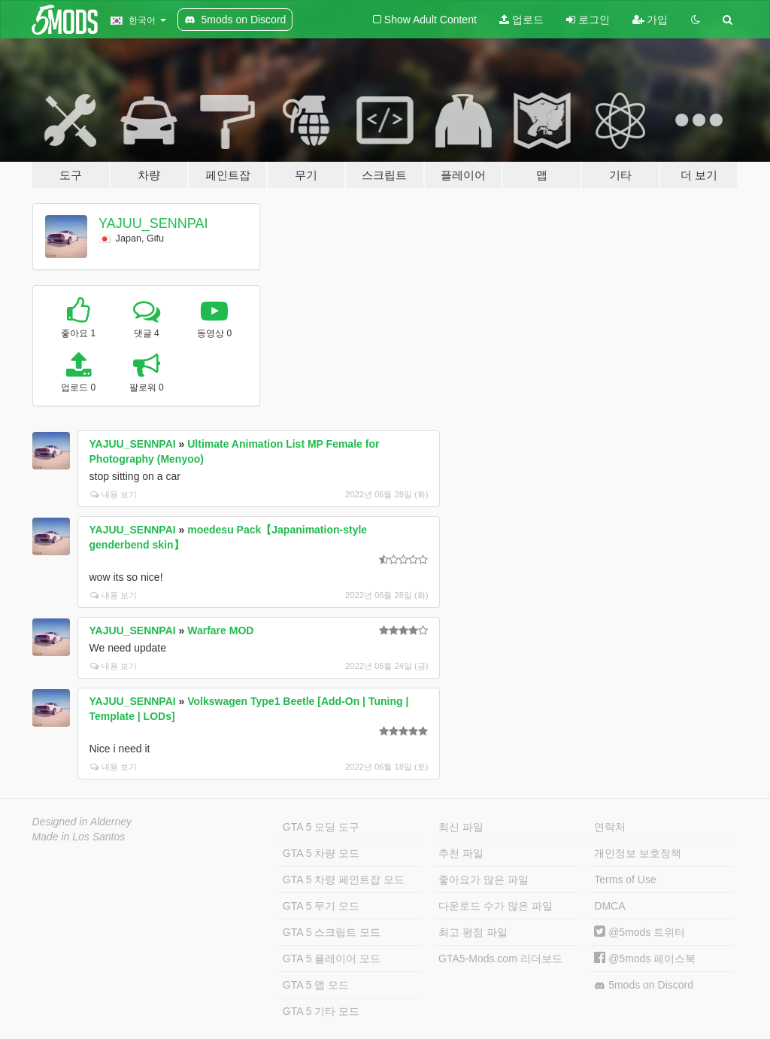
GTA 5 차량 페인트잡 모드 (344, 879)
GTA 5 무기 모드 (321, 906)
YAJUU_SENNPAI (153, 223)
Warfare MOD (220, 630)
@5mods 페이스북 (645, 958)
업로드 (521, 20)
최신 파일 (461, 827)
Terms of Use (625, 879)
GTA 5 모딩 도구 (321, 827)
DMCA (609, 906)
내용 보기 (113, 494)
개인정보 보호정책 (637, 853)
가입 (650, 20)
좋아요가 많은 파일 (483, 879)
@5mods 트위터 (639, 932)
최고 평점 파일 (473, 932)
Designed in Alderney (82, 822)
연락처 (610, 827)
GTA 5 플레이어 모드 (331, 958)
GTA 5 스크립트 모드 (331, 932)
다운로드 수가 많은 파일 (495, 906)
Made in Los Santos (79, 837)
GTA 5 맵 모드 (316, 985)
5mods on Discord (643, 985)
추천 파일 (461, 853)
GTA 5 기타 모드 (321, 1011)
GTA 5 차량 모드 (321, 853)
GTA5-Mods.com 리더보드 (500, 958)
